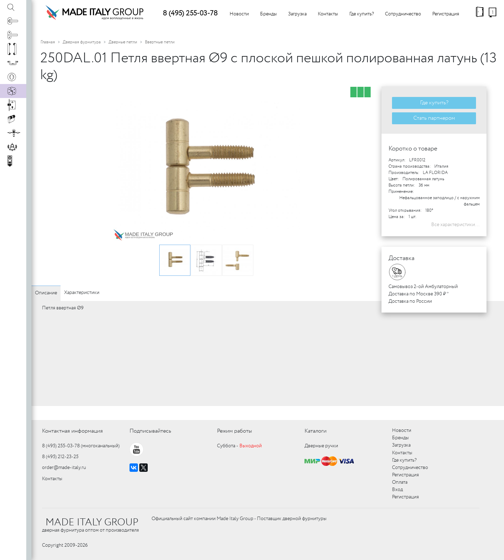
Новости (239, 14)
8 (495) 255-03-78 (190, 13)
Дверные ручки (321, 445)
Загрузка (297, 14)
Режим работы (234, 431)
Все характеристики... (455, 224)
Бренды (268, 14)
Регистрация (445, 14)
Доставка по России (410, 301)
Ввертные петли (160, 42)
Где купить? (361, 14)
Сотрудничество (403, 14)
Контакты (328, 14)
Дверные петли (122, 42)
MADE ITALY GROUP (92, 522)
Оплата (399, 482)
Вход (397, 489)
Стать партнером (434, 118)
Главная (48, 42)
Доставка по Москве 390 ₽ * (418, 294)
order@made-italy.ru (64, 467)
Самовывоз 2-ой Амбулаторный (423, 286)
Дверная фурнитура (82, 42)
